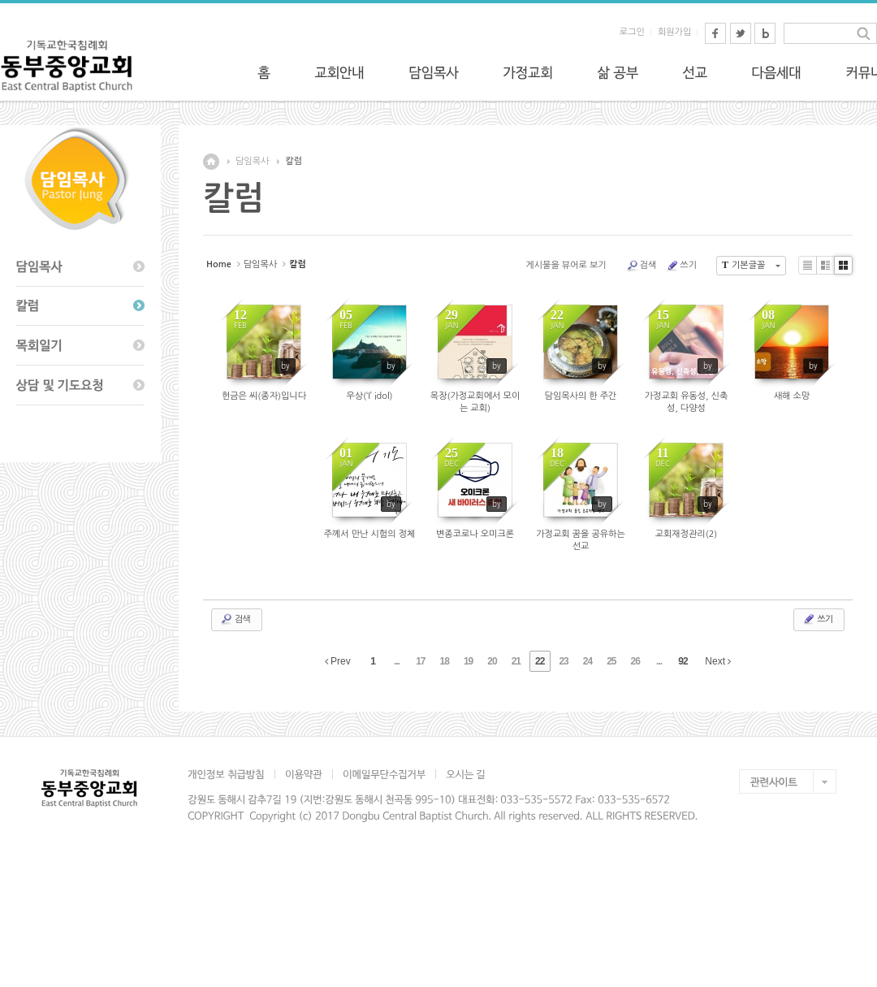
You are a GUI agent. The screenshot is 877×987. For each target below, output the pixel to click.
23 (563, 661)
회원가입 (674, 32)
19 (468, 661)
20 (491, 661)
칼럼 (293, 161)
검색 (641, 265)
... (397, 661)
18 (444, 661)
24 (587, 661)
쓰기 (681, 265)
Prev (338, 661)
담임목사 (252, 161)
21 (516, 661)
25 (611, 661)
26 (635, 661)
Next (718, 661)
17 (420, 661)
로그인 (632, 32)
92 (682, 661)
